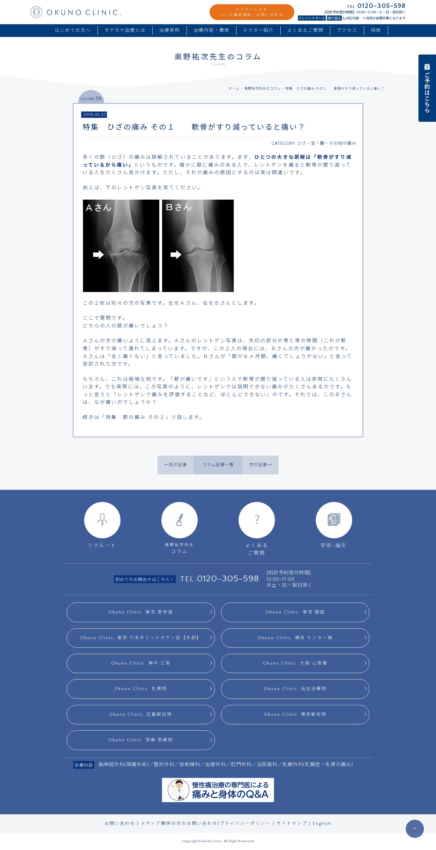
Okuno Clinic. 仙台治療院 (295, 688)
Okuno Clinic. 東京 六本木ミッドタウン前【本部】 (141, 638)
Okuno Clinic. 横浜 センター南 (295, 638)
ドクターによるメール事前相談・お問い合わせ (252, 12)
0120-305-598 (228, 579)
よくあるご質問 (305, 30)
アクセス (347, 30)
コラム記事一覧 (218, 465)
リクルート (102, 525)
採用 (376, 30)
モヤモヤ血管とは (125, 30)
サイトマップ (291, 823)
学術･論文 (334, 525)
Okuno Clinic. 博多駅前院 (295, 714)
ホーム (234, 89)
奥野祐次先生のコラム (262, 89)
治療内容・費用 (211, 30)
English (322, 823)
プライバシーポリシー (245, 823)
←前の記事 (175, 465)
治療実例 (169, 30)
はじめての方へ (73, 30)
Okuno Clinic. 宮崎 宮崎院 (140, 740)
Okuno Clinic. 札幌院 (140, 688)
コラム (179, 528)
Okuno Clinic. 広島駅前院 (140, 714)
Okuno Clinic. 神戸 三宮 (141, 663)
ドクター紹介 (258, 30)
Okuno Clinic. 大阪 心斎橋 (295, 663)
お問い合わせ (119, 823)
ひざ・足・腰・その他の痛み (326, 143)
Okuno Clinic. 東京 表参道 (140, 612)
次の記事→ (260, 465)
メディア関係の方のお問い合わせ (179, 823)
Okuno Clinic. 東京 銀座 (295, 612)
